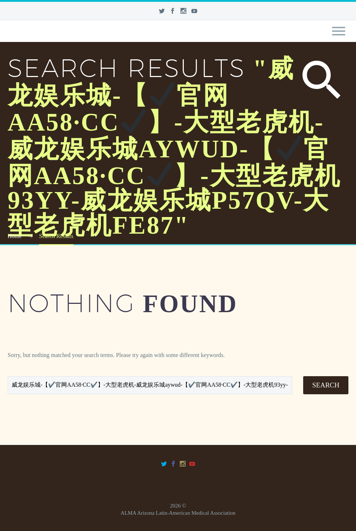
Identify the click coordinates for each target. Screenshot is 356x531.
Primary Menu (338, 31)
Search (325, 385)
